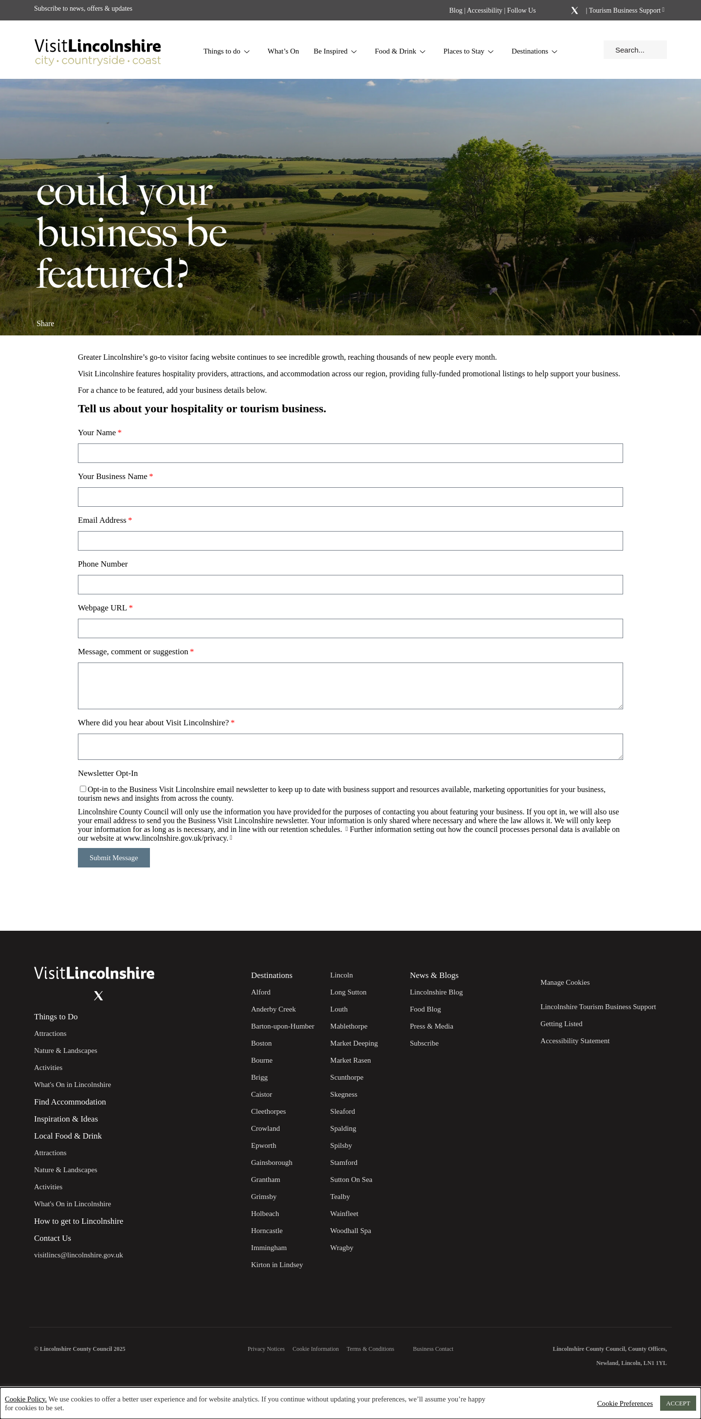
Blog (455, 10)
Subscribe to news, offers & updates (83, 8)
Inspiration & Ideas (66, 1119)
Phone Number (103, 564)
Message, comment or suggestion (133, 651)
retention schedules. (312, 829)
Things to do (226, 51)
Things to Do (56, 1016)
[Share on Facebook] (71, 320)
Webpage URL (102, 607)
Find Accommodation (70, 1101)
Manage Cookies (565, 982)
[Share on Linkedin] (87, 320)
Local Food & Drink (68, 1136)
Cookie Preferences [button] (625, 1403)
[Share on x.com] (103, 320)
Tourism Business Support (624, 10)
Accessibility (484, 10)
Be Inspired (335, 51)
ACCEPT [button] (678, 1403)
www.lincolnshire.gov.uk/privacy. (176, 838)
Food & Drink (400, 51)
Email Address (102, 520)
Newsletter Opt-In (108, 773)
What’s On (283, 51)
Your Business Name (113, 476)
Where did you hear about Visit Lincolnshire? (153, 722)
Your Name (97, 432)
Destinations (535, 51)
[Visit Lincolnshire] (97, 49)
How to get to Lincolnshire (78, 1221)
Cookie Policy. (26, 1399)
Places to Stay (468, 51)
